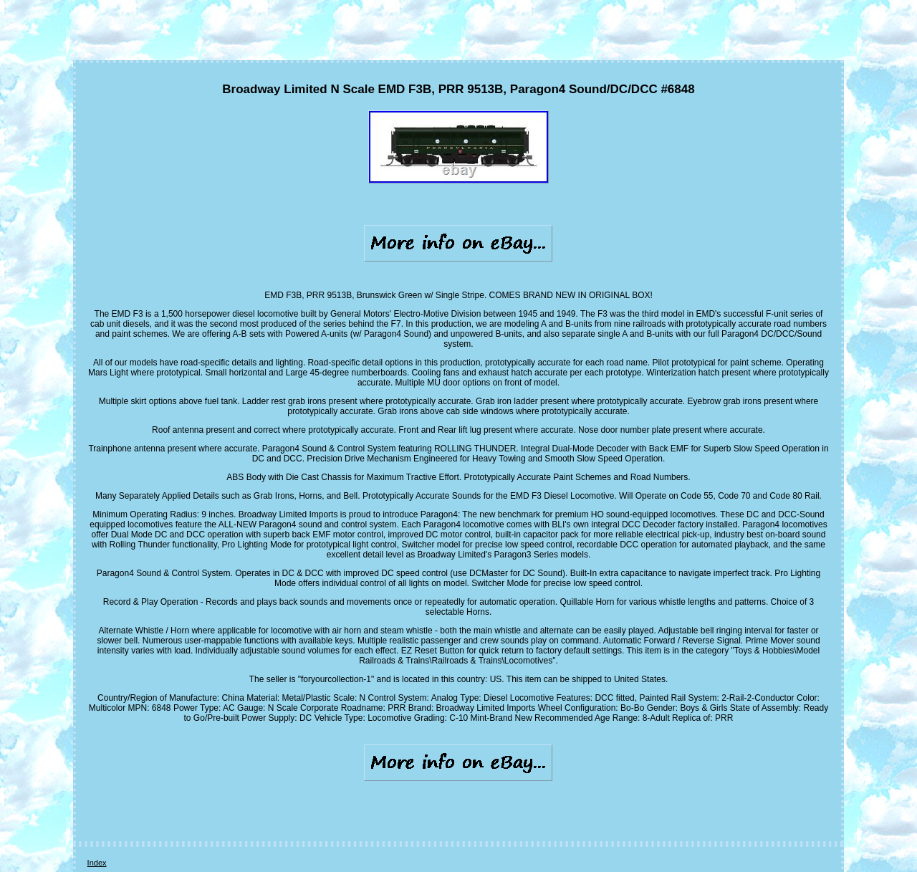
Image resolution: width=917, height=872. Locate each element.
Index (97, 862)
